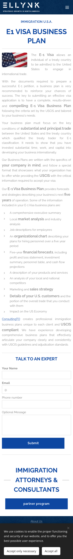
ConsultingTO (11, 319)
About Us (36, 521)
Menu (67, 7)
